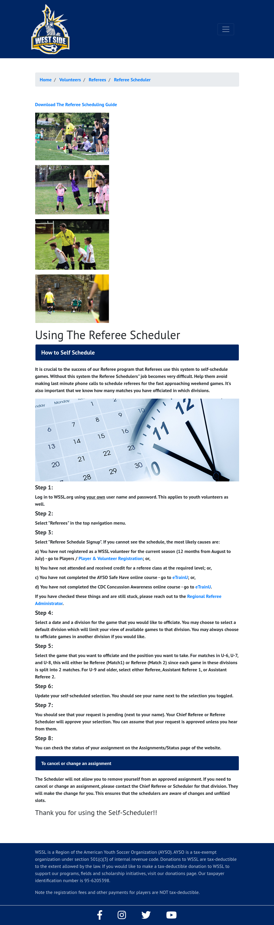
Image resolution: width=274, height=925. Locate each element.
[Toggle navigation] (226, 29)
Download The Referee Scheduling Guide (76, 104)
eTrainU (180, 577)
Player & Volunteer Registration (111, 558)
